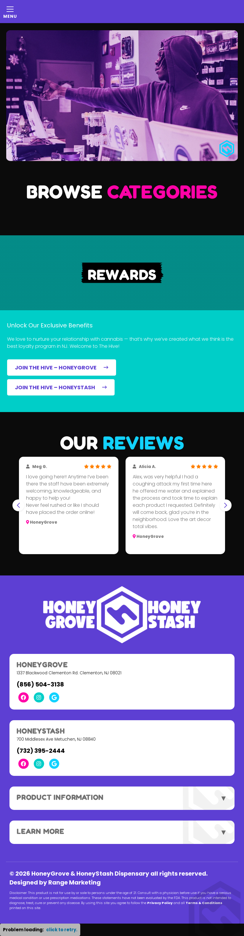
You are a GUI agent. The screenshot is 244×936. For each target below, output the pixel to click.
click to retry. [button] (61, 930)
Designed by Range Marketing (55, 882)
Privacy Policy (160, 902)
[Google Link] (54, 697)
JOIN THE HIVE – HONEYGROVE (61, 367)
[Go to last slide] (18, 505)
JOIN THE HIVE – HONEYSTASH (61, 387)
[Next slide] (226, 505)
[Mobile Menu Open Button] (10, 12)
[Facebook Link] (23, 697)
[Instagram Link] (39, 697)
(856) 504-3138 (40, 684)
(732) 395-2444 (41, 751)
